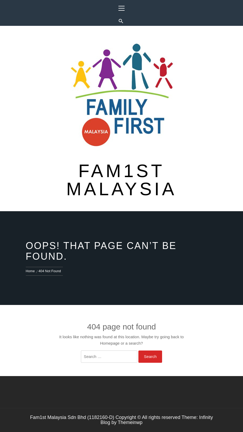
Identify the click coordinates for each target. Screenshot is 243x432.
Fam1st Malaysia (121, 180)
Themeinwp (130, 422)
